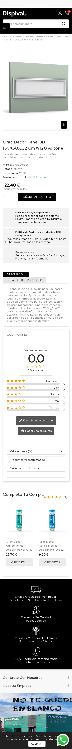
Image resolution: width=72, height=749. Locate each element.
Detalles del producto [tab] (24, 280)
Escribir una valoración (36, 421)
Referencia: (11, 173)
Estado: (8, 169)
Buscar (64, 23)
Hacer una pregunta (36, 431)
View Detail (19, 562)
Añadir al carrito (37, 197)
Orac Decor (20, 164)
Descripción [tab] (16, 274)
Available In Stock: (15, 177)
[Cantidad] (6, 196)
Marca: (7, 164)
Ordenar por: (18, 468)
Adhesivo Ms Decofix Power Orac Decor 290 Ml (19, 549)
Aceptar (37, 743)
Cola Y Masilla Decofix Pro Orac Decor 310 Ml (50, 549)
